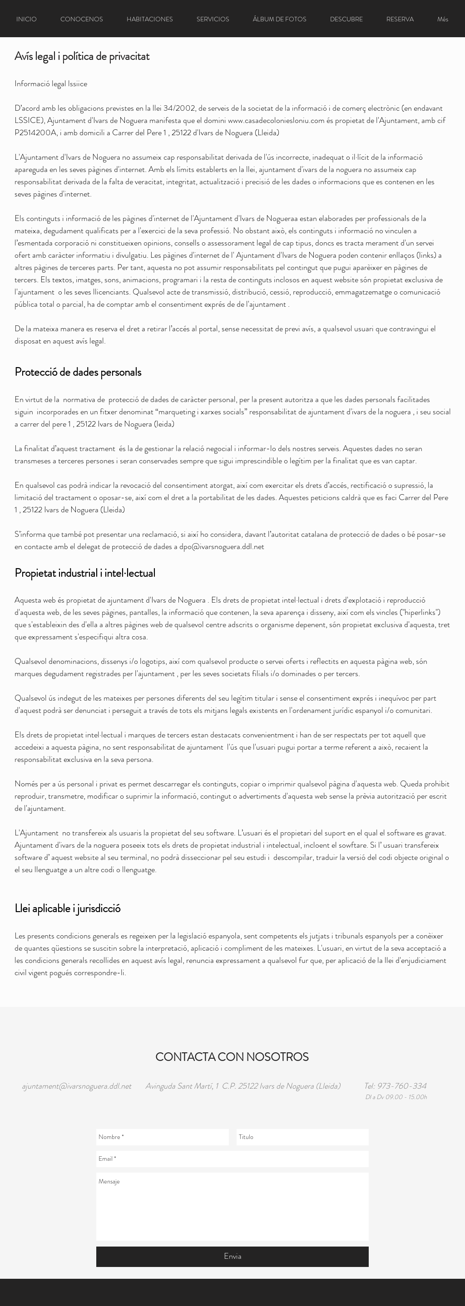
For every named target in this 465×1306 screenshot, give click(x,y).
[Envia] (232, 1257)
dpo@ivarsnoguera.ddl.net (221, 546)
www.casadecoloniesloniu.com (276, 120)
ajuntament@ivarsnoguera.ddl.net (76, 1086)
